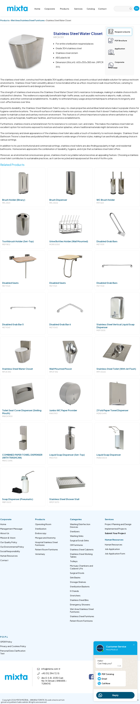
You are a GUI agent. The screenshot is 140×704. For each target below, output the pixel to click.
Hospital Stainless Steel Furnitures (46, 543)
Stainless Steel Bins (79, 600)
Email (104, 678)
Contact (102, 9)
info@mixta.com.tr (50, 668)
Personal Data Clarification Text (12, 652)
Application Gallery (116, 51)
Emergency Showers (80, 604)
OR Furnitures (76, 545)
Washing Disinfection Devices (80, 525)
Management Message (11, 528)
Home (37, 9)
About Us (4, 533)
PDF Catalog (108, 674)
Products (4, 20)
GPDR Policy (6, 641)
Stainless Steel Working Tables (81, 555)
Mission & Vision (7, 537)
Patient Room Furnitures (46, 549)
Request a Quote (122, 32)
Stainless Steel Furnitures (82, 616)
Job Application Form (115, 553)
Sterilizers (75, 531)
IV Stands (74, 591)
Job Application (112, 549)
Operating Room (43, 524)
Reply (115, 695)
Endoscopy (40, 533)
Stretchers (75, 595)
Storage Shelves (78, 582)
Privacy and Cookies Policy (13, 646)
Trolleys (74, 561)
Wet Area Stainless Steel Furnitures (27, 20)
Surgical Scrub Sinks (79, 540)
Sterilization (40, 528)
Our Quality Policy (8, 542)
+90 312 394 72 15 (50, 673)
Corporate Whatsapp (116, 65)
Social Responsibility (10, 551)
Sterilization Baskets (80, 586)
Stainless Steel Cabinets (82, 549)
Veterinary (40, 554)
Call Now (106, 683)
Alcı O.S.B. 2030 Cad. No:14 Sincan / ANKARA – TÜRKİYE (54, 680)
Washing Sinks (76, 536)
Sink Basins (75, 577)
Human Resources (9, 555)
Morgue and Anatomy (45, 537)
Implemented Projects (116, 528)
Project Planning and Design (118, 524)
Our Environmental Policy (12, 546)
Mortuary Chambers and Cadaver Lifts (81, 567)
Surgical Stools (77, 573)
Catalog (91, 9)
